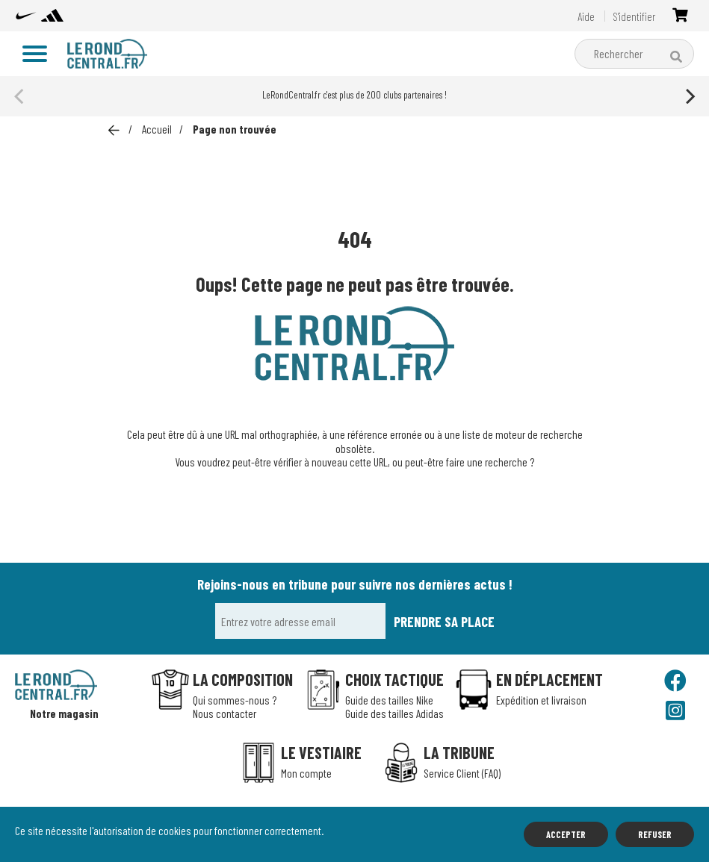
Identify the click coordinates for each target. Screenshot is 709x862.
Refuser (655, 834)
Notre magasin (64, 713)
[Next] (689, 96)
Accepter (566, 834)
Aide (586, 16)
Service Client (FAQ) (462, 773)
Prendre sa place (444, 621)
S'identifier (634, 16)
